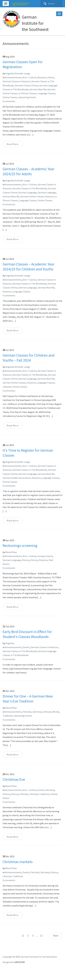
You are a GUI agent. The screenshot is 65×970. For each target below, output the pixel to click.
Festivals (27, 711)
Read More (13, 144)
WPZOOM (20, 962)
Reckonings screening (20, 545)
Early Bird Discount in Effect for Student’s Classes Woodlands (27, 634)
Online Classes (10, 97)
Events (51, 77)
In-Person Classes (27, 93)
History (25, 560)
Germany (37, 711)
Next (55, 935)
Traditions (8, 715)
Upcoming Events (27, 97)
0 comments (9, 101)
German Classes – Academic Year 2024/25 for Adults (28, 171)
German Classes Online (26, 85)
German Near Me (38, 89)
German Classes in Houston (16, 81)
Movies (55, 711)
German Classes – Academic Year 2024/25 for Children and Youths (28, 266)
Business (42, 77)
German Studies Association (17, 477)
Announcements (13, 77)
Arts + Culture (30, 77)
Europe (41, 556)
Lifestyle (7, 386)
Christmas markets (18, 861)
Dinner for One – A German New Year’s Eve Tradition (28, 699)
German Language (27, 192)
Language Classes (46, 93)
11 (41, 935)
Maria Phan (11, 552)
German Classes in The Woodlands (29, 188)
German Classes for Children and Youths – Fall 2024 (28, 358)
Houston (49, 196)
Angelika (9, 643)
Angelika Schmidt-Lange (17, 73)
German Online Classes (32, 196)
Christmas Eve (14, 779)
